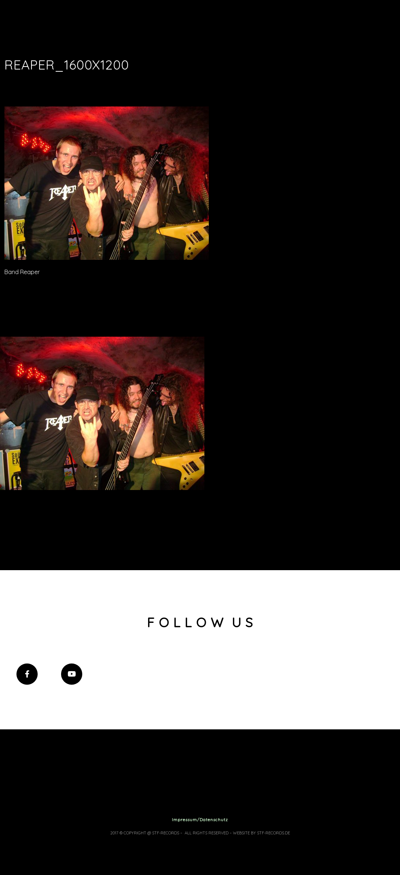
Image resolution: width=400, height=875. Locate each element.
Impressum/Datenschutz (200, 819)
